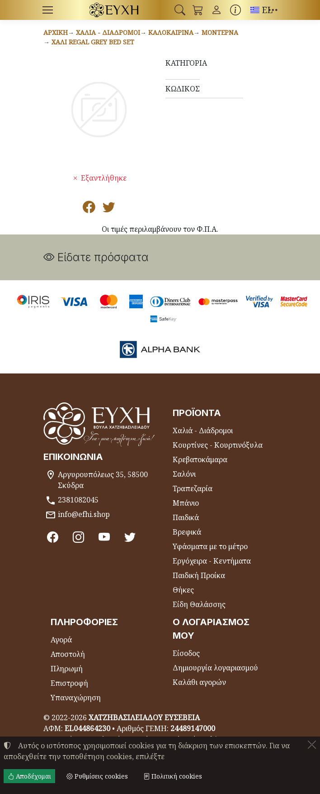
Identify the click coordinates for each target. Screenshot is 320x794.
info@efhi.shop (84, 514)
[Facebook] (52, 537)
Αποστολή (68, 654)
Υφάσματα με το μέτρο (210, 546)
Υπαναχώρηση (76, 698)
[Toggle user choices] (216, 10)
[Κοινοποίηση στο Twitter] (109, 209)
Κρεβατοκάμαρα (200, 459)
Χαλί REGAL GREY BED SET (93, 42)
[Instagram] (78, 537)
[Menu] (47, 9)
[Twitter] (130, 537)
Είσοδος (186, 653)
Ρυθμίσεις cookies (97, 776)
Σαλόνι (184, 474)
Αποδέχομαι (29, 776)
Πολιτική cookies (172, 776)
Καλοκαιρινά (170, 32)
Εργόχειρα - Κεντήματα (212, 561)
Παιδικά (186, 517)
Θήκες (183, 590)
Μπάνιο (186, 503)
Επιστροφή (69, 683)
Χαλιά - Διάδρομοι (108, 32)
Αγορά (61, 640)
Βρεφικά (187, 532)
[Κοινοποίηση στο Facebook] (89, 209)
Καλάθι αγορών (199, 682)
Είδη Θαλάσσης (199, 604)
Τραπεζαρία (192, 488)
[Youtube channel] (104, 537)
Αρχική (55, 32)
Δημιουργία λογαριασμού (215, 668)
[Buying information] (235, 10)
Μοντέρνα (220, 32)
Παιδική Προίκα (199, 575)
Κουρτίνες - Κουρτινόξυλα (218, 445)
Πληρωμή (67, 669)
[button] (180, 9)
